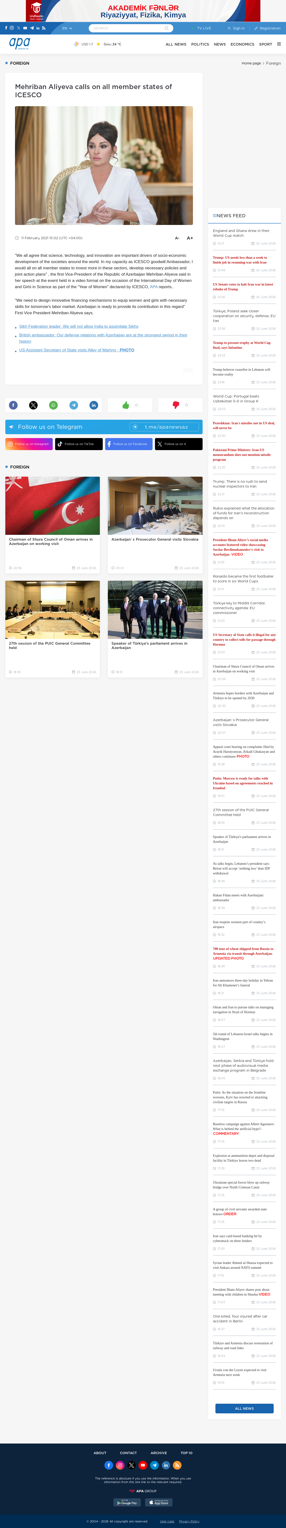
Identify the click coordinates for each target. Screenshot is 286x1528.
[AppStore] (159, 1502)
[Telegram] (32, 28)
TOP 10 (186, 1453)
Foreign (273, 63)
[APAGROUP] (143, 1491)
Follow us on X (171, 444)
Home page (251, 63)
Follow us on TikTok (76, 444)
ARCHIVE (159, 1453)
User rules (167, 1521)
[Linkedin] (38, 28)
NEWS (220, 44)
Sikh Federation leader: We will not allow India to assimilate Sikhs (79, 326)
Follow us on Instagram (28, 444)
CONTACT (128, 1453)
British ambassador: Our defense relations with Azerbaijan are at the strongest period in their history (103, 338)
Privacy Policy (189, 1521)
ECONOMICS (242, 44)
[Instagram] (12, 28)
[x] (131, 1466)
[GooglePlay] (127, 1502)
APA (154, 287)
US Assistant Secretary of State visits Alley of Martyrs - (76, 350)
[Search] (167, 29)
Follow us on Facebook (127, 444)
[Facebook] (6, 28)
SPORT (265, 44)
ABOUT (100, 1453)
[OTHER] (276, 44)
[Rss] (43, 28)
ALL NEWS (176, 44)
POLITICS (200, 44)
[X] (19, 28)
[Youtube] (25, 28)
